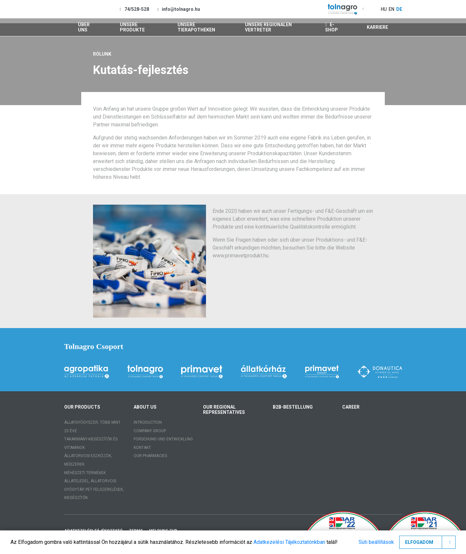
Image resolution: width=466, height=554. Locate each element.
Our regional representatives (224, 409)
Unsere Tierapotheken (196, 27)
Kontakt (142, 447)
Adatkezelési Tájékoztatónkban (289, 542)
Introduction (148, 422)
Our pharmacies (150, 455)
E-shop (331, 27)
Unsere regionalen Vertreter (268, 27)
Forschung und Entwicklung (163, 439)
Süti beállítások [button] (376, 542)
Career (351, 407)
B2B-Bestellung (293, 407)
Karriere (377, 27)
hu (384, 9)
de (399, 9)
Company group (150, 431)
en (391, 9)
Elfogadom (419, 542)
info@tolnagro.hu (181, 9)
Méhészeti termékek (85, 473)
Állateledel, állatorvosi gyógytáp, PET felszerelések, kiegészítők (94, 489)
